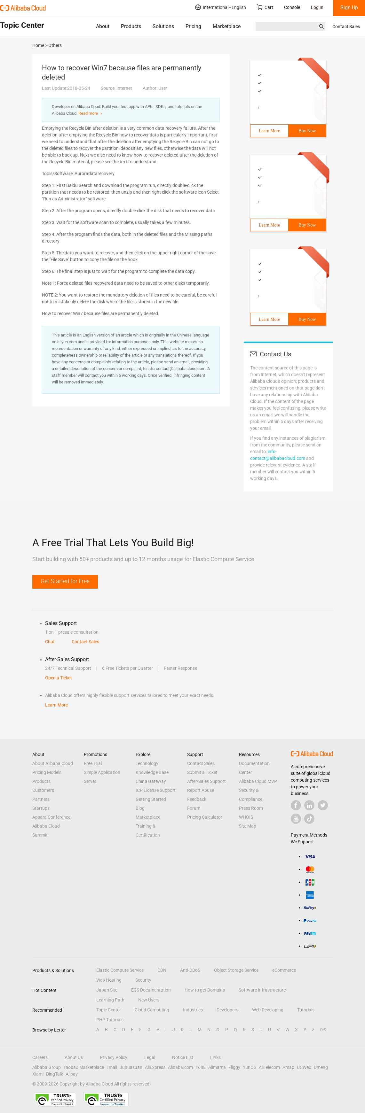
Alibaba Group (46, 1067)
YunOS (249, 1067)
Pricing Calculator (204, 817)
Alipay (72, 1074)
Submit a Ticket (202, 772)
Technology (147, 763)
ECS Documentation (151, 990)
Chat (50, 641)
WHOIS (246, 817)
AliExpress (155, 1067)
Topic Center (108, 1009)
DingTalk (54, 1074)
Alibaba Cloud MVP (258, 781)
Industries (193, 1009)
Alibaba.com (180, 1067)
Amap (288, 1067)
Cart (265, 7)
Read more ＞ (90, 113)
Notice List (182, 1057)
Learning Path (110, 999)
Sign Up (349, 7)
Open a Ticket (58, 677)
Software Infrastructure (262, 990)
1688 (200, 1067)
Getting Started (151, 799)
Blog (140, 808)
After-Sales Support (206, 781)
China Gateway (151, 781)
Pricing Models (46, 772)
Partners (41, 799)
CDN (161, 970)
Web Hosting (109, 980)
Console (292, 7)
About (102, 26)
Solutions (163, 26)
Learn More (269, 130)
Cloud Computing (152, 1009)
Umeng (321, 1067)
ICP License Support (156, 790)
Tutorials (305, 1009)
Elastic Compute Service (120, 970)
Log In (317, 7)
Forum (193, 808)
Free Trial (93, 763)
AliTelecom (269, 1067)
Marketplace (227, 26)
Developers (227, 1009)
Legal (149, 1057)
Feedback (196, 799)
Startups (41, 808)
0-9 (323, 1029)
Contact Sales (346, 26)
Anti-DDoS (190, 970)
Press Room (251, 808)
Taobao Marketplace (83, 1067)
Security (143, 980)
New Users (148, 999)
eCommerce (284, 970)
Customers (43, 790)
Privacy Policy (113, 1057)
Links (215, 1057)
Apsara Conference (51, 817)
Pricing (193, 26)
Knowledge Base (152, 772)
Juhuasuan (131, 1067)
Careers (40, 1057)
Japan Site (106, 990)
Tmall (112, 1067)
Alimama (217, 1067)
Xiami (38, 1074)
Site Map (247, 826)
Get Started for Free (65, 581)
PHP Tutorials (109, 1019)
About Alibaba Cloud (52, 763)
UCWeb (304, 1067)
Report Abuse (200, 790)
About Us (74, 1057)
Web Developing (267, 1009)
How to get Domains (205, 990)
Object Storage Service (236, 970)
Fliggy (234, 1067)
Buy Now (307, 130)
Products (131, 26)
